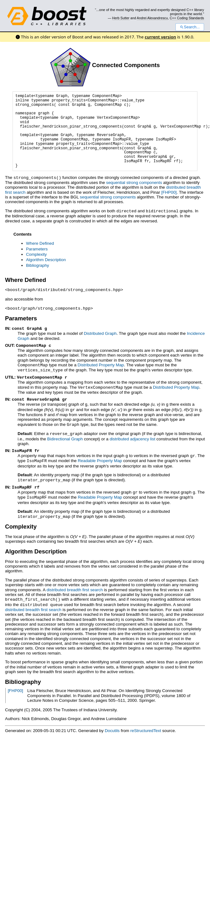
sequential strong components (134, 182)
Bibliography (37, 264)
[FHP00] (169, 192)
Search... (190, 27)
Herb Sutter (121, 18)
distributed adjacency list (132, 434)
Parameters (37, 248)
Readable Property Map (100, 455)
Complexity (36, 253)
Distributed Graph (100, 331)
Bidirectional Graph (65, 434)
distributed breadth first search (75, 582)
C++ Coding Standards (187, 18)
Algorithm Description (46, 259)
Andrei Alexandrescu (152, 18)
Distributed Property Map (101, 363)
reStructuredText (145, 722)
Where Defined (40, 242)
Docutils (112, 722)
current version (160, 37)
